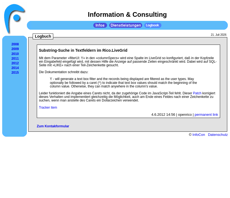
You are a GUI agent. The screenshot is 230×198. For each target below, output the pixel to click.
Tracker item (48, 107)
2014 (15, 68)
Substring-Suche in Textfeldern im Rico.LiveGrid (83, 50)
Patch (197, 93)
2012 (15, 63)
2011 (15, 59)
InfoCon (198, 135)
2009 (15, 49)
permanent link (206, 114)
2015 (15, 73)
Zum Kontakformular (53, 126)
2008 (15, 44)
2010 (15, 54)
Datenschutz (218, 135)
